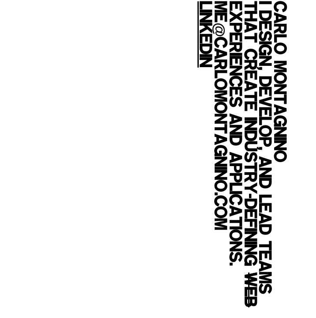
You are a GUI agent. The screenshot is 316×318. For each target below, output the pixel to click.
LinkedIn (204, 34)
